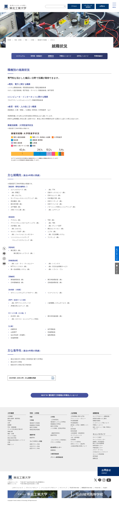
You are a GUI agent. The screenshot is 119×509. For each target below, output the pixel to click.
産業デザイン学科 (35, 444)
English (105, 487)
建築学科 (32, 437)
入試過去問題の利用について (79, 446)
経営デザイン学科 (35, 448)
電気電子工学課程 (42, 40)
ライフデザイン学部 (36, 441)
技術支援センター (98, 445)
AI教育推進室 (55, 454)
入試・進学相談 (75, 437)
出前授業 (73, 439)
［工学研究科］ (55, 419)
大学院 (53, 417)
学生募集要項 (74, 423)
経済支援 (73, 429)
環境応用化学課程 (35, 429)
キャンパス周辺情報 (98, 454)
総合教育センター (56, 447)
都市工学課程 (33, 427)
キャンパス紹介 (97, 437)
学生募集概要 (74, 420)
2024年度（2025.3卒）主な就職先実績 (22, 378)
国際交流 (95, 458)
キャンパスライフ (99, 434)
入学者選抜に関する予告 (77, 416)
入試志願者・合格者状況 (77, 433)
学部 (26, 40)
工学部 (32, 40)
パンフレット (88, 6)
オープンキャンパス (76, 435)
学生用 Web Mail (74, 487)
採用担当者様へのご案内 (100, 418)
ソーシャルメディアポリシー (49, 487)
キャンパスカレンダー (99, 439)
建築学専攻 (54, 435)
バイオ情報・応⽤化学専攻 (58, 428)
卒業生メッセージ (98, 425)
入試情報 (74, 413)
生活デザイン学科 (35, 446)
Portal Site (97, 487)
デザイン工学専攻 (56, 442)
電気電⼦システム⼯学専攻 (58, 422)
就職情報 (96, 413)
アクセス (74, 6)
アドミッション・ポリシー (78, 418)
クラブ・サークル (98, 450)
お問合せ (102, 6)
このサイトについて (17, 487)
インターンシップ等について (101, 423)
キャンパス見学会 (76, 441)
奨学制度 (95, 456)
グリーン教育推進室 (57, 457)
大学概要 (11, 413)
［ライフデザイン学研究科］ (59, 440)
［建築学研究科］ (56, 433)
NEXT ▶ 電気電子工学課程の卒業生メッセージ (59, 395)
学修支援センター (98, 447)
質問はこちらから (117, 268)
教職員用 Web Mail (87, 487)
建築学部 (32, 435)
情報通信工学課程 (35, 425)
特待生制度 (74, 431)
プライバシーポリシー (32, 487)
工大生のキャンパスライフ (100, 452)
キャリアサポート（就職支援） (101, 416)
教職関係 (53, 450)
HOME (9, 40)
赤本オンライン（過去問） (78, 444)
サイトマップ (63, 487)
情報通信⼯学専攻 (56, 424)
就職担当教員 (96, 420)
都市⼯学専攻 (54, 426)
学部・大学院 (18, 40)
